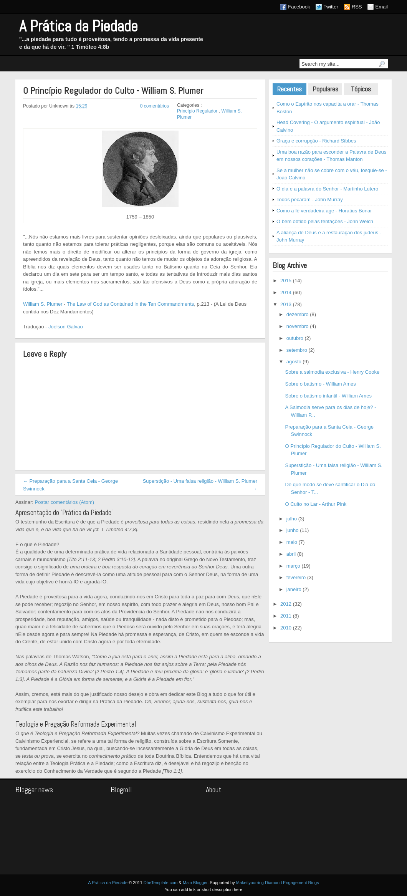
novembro (297, 326)
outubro (294, 338)
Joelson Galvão (65, 327)
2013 (285, 304)
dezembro (297, 314)
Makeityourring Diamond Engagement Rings (277, 882)
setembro (296, 350)
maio (291, 542)
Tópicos (361, 88)
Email (381, 7)
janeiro (293, 589)
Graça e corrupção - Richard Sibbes (316, 141)
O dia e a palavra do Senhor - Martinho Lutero (327, 189)
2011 (285, 616)
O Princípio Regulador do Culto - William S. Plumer (113, 90)
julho (291, 519)
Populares (325, 88)
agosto (293, 361)
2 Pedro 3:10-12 (116, 559)
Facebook (299, 7)
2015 (285, 280)
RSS (357, 7)
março (293, 566)
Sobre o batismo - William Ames (320, 384)
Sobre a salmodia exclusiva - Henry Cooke (332, 372)
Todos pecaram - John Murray (309, 199)
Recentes (289, 88)
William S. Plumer (43, 304)
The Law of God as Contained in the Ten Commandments (130, 304)
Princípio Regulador (197, 111)
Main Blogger (195, 882)
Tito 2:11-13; (83, 559)
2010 (285, 628)
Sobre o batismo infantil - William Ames (328, 396)
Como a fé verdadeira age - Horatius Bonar (324, 211)
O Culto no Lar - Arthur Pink (315, 504)
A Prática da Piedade (78, 26)
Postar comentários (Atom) (64, 502)
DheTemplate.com (161, 882)
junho (292, 530)
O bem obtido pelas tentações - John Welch (324, 221)
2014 (285, 292)
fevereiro (296, 577)
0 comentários (154, 106)
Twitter (330, 7)
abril (291, 554)
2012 (285, 604)
